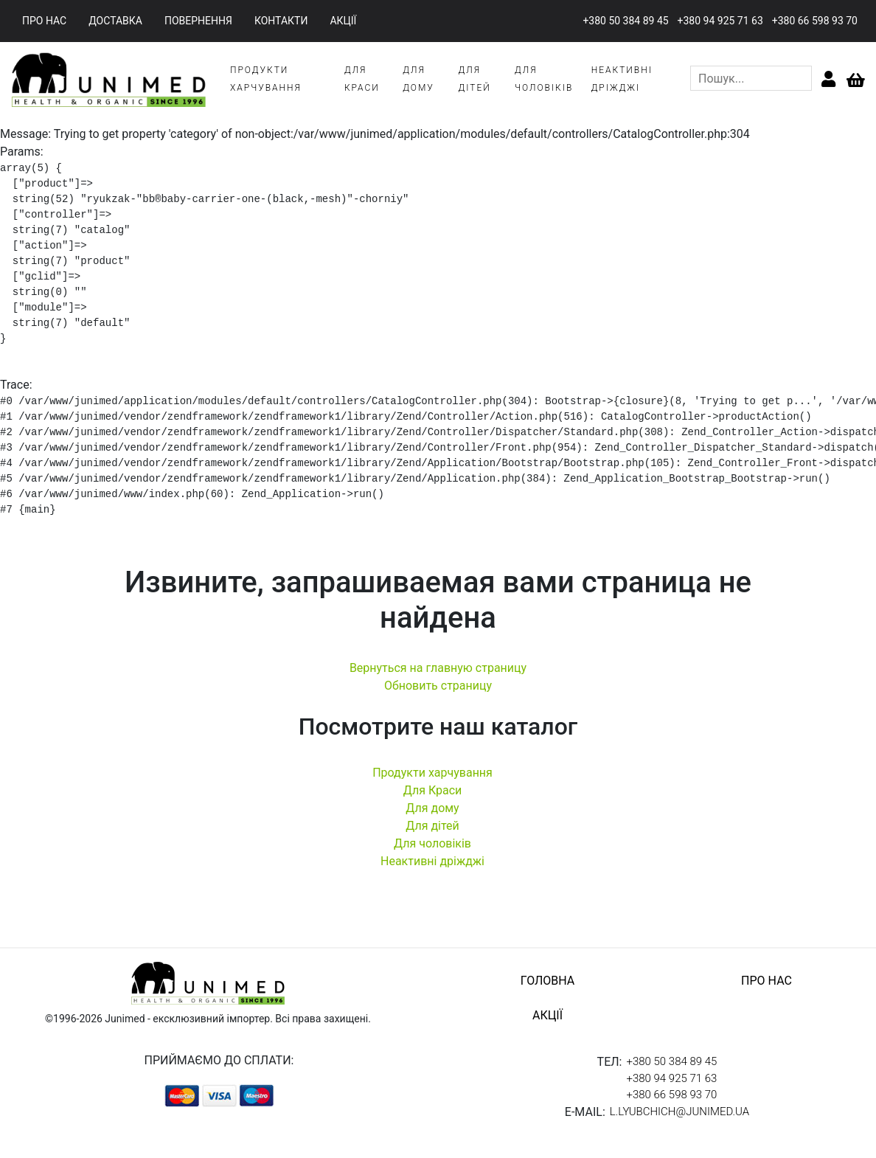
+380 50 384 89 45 (625, 21)
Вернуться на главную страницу (438, 668)
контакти (281, 21)
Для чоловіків (432, 843)
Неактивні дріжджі (432, 861)
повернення (198, 21)
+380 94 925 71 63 (720, 21)
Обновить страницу (438, 686)
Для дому (432, 808)
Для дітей (432, 826)
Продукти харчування (432, 773)
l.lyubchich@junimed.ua (679, 1111)
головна (547, 981)
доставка (115, 21)
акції (343, 21)
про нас (44, 21)
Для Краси (432, 790)
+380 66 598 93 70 (815, 21)
